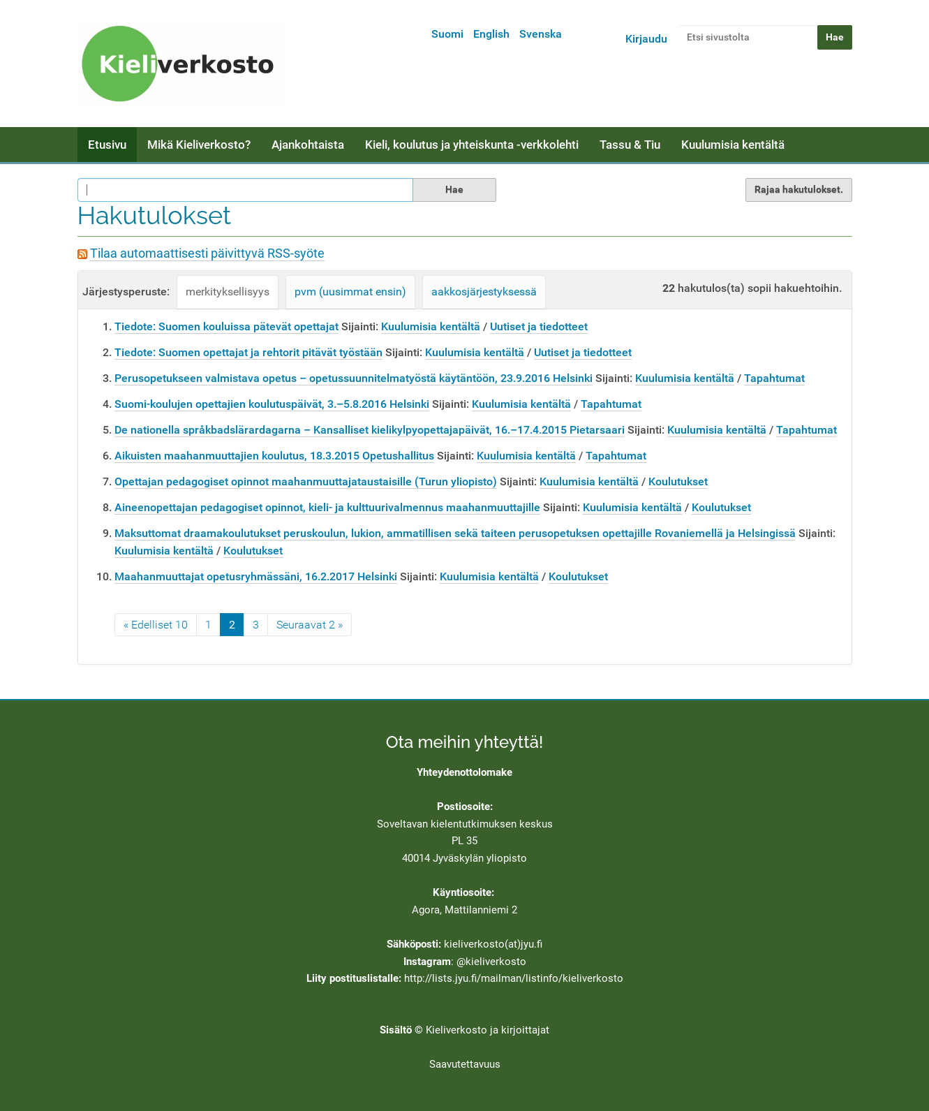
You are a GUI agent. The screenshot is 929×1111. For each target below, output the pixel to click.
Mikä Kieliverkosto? (199, 145)
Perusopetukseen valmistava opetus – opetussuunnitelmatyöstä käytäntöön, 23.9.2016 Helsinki (353, 378)
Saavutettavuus (464, 1064)
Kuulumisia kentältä (733, 145)
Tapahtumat (774, 378)
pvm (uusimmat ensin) (350, 291)
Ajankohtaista (308, 145)
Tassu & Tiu (630, 145)
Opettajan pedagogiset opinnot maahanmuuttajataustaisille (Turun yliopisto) (305, 481)
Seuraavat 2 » (309, 624)
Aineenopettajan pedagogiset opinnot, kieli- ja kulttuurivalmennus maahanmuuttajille (327, 507)
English (491, 34)
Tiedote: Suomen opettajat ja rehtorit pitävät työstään (248, 352)
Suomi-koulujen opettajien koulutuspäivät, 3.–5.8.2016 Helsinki (271, 404)
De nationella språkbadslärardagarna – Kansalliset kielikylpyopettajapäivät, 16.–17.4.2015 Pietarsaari (369, 429)
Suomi (447, 34)
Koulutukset (678, 481)
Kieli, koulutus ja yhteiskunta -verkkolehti (472, 145)
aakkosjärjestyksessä (484, 291)
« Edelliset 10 (156, 624)
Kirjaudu (646, 38)
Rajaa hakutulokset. (799, 189)
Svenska (540, 34)
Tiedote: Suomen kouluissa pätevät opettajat (226, 326)
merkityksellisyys (227, 291)
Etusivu (107, 145)
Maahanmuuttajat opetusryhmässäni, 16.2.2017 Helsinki (255, 576)
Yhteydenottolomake (464, 772)
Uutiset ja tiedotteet (539, 326)
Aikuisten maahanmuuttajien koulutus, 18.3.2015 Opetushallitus (274, 455)
